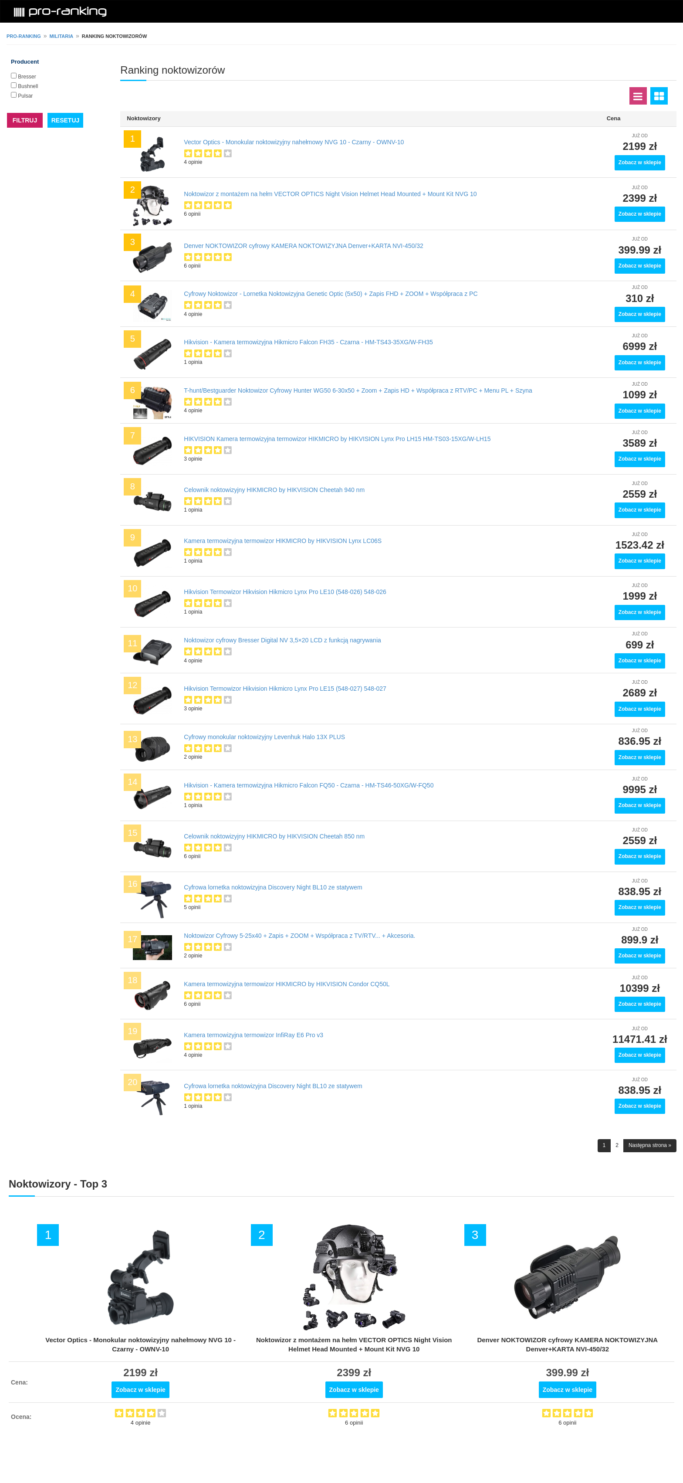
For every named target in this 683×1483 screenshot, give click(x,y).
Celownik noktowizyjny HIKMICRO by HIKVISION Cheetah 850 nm (274, 836)
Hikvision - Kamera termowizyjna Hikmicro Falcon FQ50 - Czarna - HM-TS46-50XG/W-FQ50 (308, 785)
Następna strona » (650, 1145)
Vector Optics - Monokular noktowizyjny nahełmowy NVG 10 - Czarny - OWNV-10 (294, 142)
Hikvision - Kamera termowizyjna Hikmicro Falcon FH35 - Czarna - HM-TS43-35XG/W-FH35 (308, 342)
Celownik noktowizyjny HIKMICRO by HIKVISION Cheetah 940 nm (274, 489)
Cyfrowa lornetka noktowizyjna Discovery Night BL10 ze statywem (273, 887)
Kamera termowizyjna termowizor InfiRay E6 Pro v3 (253, 1035)
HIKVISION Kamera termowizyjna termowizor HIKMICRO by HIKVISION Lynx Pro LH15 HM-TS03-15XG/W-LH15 (337, 438)
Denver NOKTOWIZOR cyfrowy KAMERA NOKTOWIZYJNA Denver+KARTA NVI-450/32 (303, 245)
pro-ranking (24, 36)
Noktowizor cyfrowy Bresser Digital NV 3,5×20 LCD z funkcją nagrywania (282, 640)
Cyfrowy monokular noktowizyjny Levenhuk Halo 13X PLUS (264, 736)
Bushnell (28, 86)
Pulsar (25, 96)
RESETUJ (65, 120)
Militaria (61, 36)
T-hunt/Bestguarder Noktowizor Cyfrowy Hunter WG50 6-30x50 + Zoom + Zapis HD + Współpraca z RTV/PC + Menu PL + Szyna (358, 390)
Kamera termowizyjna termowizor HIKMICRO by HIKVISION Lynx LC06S (283, 540)
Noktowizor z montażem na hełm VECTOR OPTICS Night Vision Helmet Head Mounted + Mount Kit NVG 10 (330, 193)
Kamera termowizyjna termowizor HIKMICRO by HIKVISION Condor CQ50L (286, 984)
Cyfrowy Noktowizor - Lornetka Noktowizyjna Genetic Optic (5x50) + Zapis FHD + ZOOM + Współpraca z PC (330, 293)
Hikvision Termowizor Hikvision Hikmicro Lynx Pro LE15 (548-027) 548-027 (285, 688)
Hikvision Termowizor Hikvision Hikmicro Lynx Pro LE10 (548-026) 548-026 (285, 591)
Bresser (27, 77)
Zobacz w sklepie (640, 162)
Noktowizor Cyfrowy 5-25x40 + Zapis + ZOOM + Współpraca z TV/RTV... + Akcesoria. (299, 935)
